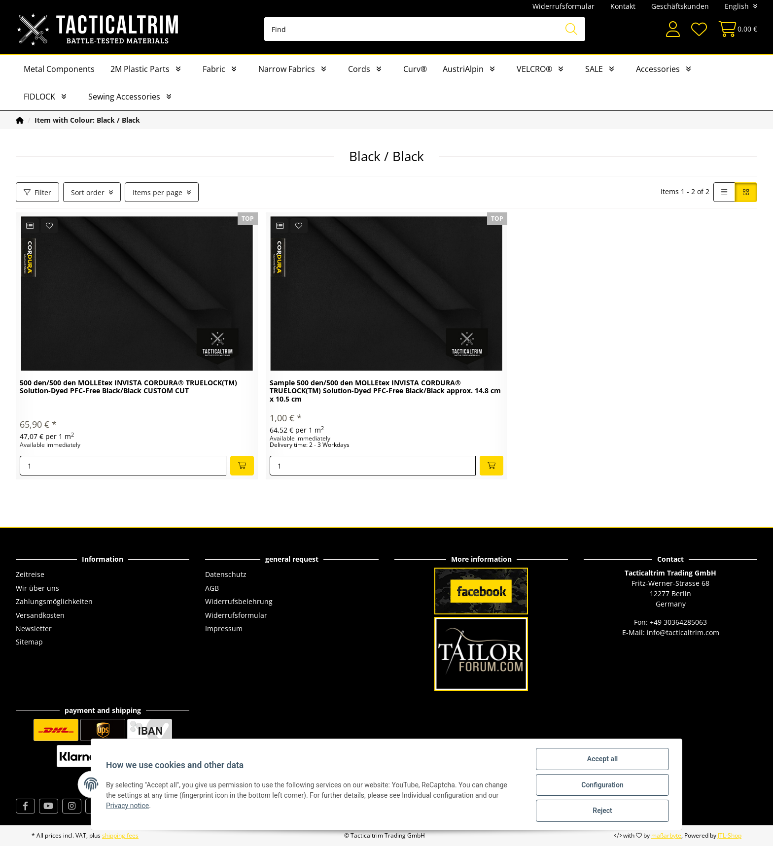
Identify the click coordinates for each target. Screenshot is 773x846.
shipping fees (120, 835)
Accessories (658, 69)
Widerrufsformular (563, 6)
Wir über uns (37, 588)
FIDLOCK (39, 96)
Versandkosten (40, 615)
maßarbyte (666, 835)
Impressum (224, 628)
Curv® (415, 69)
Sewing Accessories (124, 96)
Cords (359, 69)
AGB (212, 588)
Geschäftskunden (680, 6)
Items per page (157, 192)
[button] (673, 29)
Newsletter (34, 628)
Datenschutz (225, 574)
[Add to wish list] (49, 225)
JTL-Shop (729, 835)
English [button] (737, 6)
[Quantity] (123, 465)
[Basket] (734, 29)
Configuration (601, 785)
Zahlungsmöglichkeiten (54, 601)
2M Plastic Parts (140, 69)
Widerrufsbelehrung (239, 601)
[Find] (424, 29)
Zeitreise (30, 574)
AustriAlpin (463, 69)
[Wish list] (698, 29)
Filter (37, 192)
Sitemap (29, 641)
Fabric (214, 69)
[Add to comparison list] (30, 225)
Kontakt (622, 6)
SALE (594, 69)
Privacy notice (128, 806)
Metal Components (59, 69)
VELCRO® (534, 69)
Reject (601, 811)
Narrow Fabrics (286, 69)
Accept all (601, 760)
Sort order (88, 192)
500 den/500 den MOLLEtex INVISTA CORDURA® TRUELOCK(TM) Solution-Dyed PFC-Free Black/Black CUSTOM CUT (128, 387)
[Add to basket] (242, 465)
